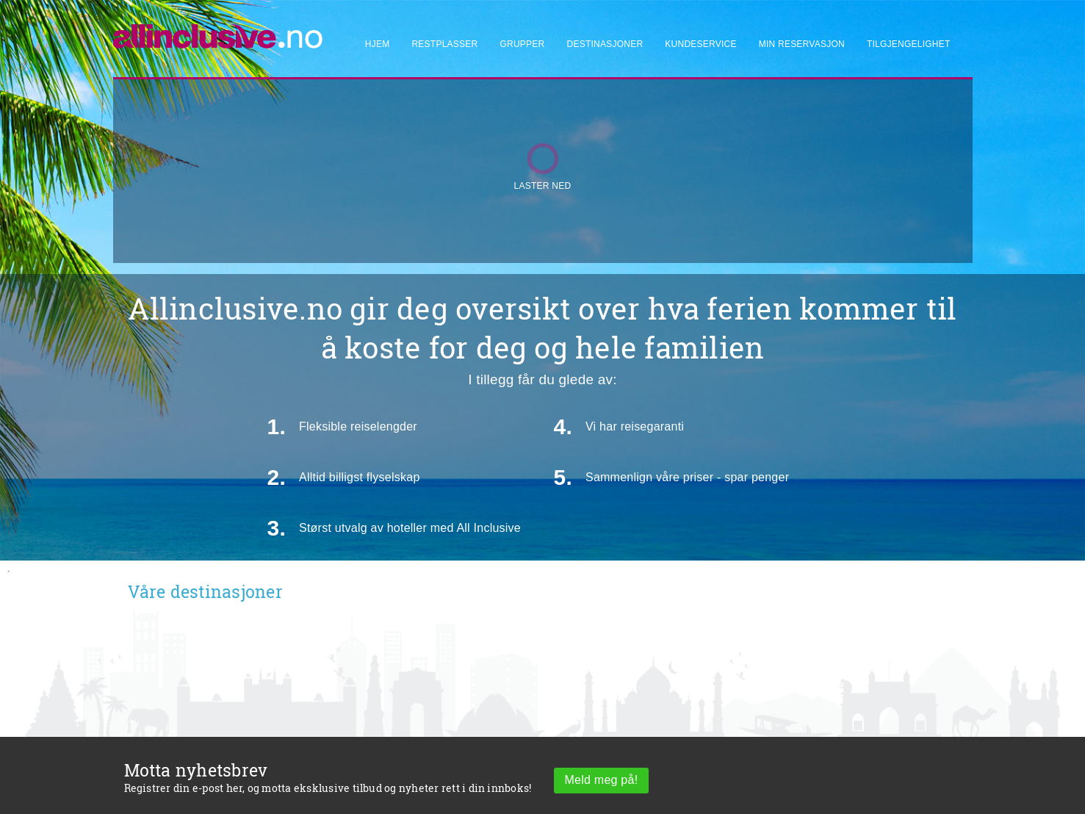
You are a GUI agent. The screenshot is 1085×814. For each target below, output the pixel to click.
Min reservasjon (802, 44)
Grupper (522, 44)
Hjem (377, 44)
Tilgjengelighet (909, 44)
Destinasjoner (605, 44)
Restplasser (444, 44)
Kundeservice (700, 44)
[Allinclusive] (218, 30)
